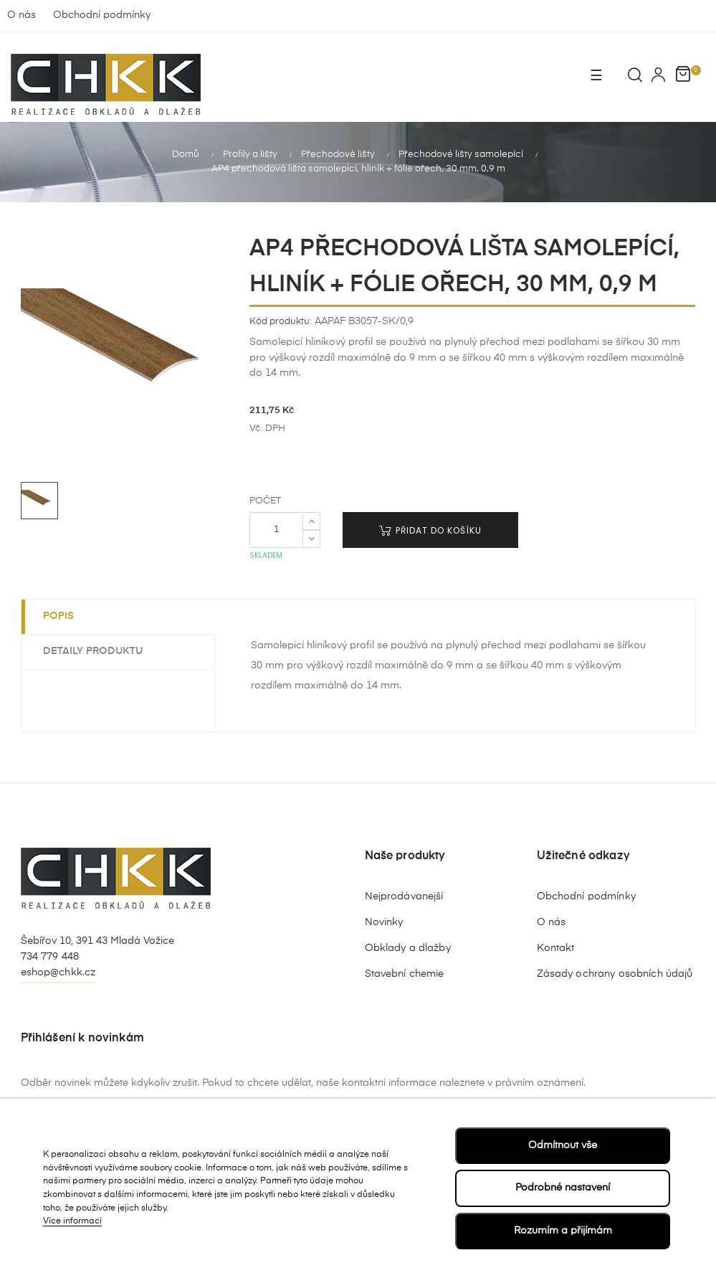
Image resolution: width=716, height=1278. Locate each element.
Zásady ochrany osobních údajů (615, 973)
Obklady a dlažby (408, 947)
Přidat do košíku (430, 529)
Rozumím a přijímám (563, 1231)
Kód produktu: (280, 320)
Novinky (384, 922)
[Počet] (276, 528)
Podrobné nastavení (562, 1188)
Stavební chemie (404, 973)
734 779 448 (50, 956)
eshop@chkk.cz (58, 971)
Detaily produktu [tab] (93, 650)
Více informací (72, 1221)
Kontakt (556, 947)
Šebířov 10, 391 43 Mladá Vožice (97, 940)
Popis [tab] (58, 615)
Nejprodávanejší (404, 896)
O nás (21, 15)
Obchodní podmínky (102, 15)
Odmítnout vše (562, 1145)
